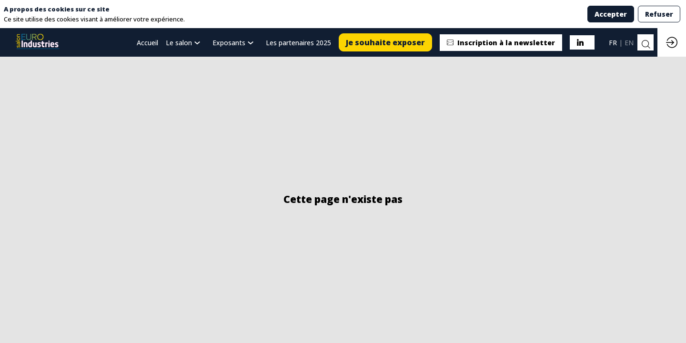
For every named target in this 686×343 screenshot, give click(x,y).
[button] (385, 42)
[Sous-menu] (199, 43)
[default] (147, 42)
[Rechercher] (645, 44)
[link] (185, 42)
